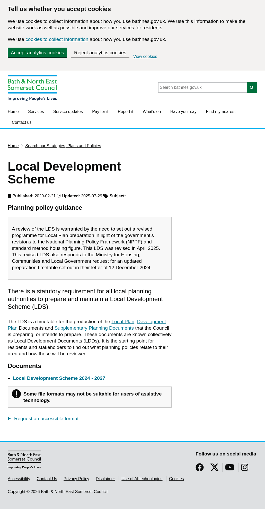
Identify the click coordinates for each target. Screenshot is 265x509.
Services (36, 111)
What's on (152, 111)
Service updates (68, 111)
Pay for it (100, 111)
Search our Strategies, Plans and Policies (63, 146)
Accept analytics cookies (37, 52)
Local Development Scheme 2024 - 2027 (59, 378)
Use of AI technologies (141, 479)
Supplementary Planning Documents (94, 328)
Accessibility (19, 479)
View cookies (145, 56)
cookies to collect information (56, 39)
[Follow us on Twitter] (214, 469)
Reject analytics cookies (100, 52)
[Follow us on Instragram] (244, 469)
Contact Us (47, 479)
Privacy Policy (76, 479)
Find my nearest (220, 111)
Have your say (183, 111)
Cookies (176, 479)
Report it (125, 111)
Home (13, 111)
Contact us (21, 122)
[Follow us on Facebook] (200, 469)
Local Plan (122, 321)
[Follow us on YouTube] (229, 469)
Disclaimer (105, 479)
